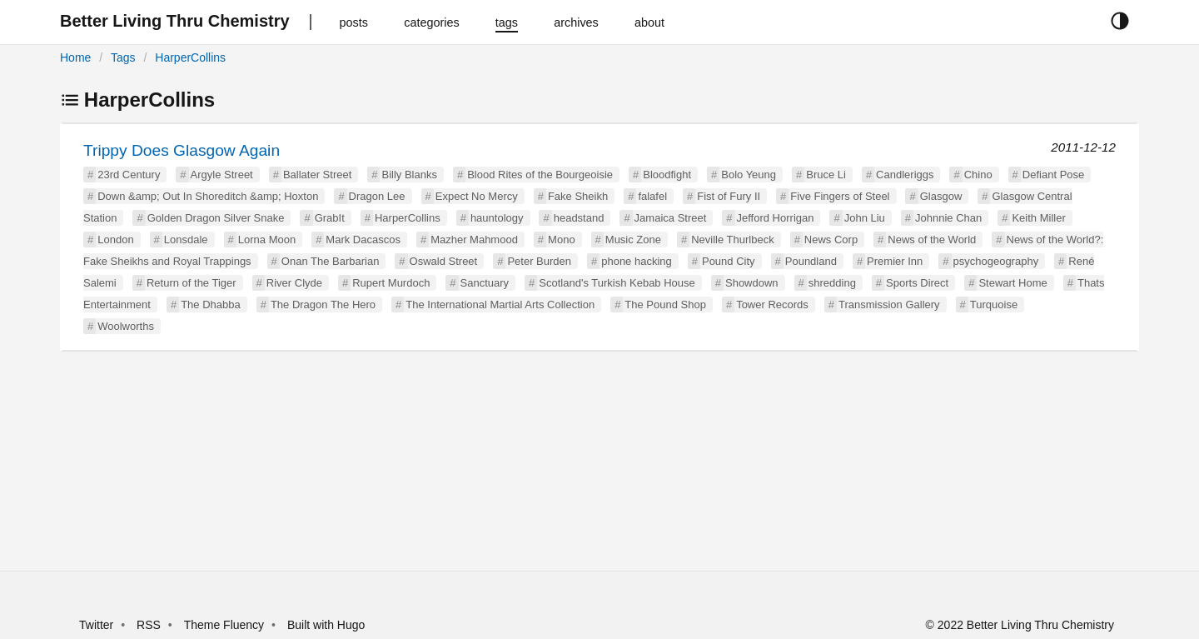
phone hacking (636, 261)
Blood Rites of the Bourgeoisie (540, 174)
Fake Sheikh (578, 196)
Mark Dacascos (363, 239)
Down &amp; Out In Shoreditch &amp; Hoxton (207, 196)
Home (75, 57)
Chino (978, 174)
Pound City (728, 261)
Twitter (96, 625)
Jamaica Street (670, 218)
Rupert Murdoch (391, 283)
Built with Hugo (326, 625)
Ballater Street (317, 174)
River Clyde (294, 283)
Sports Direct (917, 283)
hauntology (497, 218)
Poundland (811, 261)
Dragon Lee (377, 196)
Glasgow (941, 196)
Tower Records (772, 304)
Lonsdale (186, 239)
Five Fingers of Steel (839, 196)
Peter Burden (539, 261)
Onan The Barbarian (330, 261)
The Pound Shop (665, 304)
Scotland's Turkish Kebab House (616, 283)
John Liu (864, 218)
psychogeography (996, 261)
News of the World (932, 239)
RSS (149, 625)
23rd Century (128, 174)
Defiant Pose (1053, 174)
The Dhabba (211, 304)
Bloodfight (667, 174)
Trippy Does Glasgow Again (181, 150)
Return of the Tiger (191, 283)
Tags (123, 57)
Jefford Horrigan (775, 218)
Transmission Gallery (889, 304)
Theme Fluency (225, 625)
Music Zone (633, 239)
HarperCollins (190, 57)
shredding (832, 283)
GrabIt (330, 218)
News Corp (831, 239)
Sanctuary (485, 283)
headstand (579, 218)
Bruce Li (826, 174)
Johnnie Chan (948, 218)
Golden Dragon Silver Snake (216, 218)
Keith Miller (1038, 218)
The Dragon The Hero (323, 304)
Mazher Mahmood (474, 239)
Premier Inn (895, 261)
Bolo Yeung (748, 174)
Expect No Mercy (476, 196)
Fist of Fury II (728, 196)
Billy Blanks (408, 174)
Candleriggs (904, 174)
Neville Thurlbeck (732, 239)
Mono (561, 239)
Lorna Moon (267, 239)
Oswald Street (444, 261)
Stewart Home (1012, 283)
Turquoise (993, 304)
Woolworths (125, 326)
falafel (652, 196)
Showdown (752, 283)
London (115, 239)
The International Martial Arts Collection (500, 304)
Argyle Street (222, 174)
